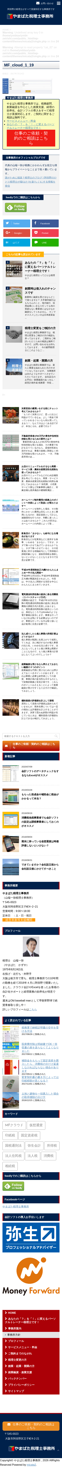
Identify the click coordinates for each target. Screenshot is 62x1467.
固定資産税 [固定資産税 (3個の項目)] (29, 1135)
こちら (33, 1009)
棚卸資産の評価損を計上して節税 (37, 700)
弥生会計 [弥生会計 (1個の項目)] (34, 1145)
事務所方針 (14, 1334)
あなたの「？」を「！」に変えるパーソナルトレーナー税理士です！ (40, 267)
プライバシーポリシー (21, 1384)
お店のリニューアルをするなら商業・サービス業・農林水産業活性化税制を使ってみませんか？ (39, 469)
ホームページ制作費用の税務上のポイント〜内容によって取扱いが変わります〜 (39, 503)
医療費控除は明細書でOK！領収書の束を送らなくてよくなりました (40, 1047)
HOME (12, 1312)
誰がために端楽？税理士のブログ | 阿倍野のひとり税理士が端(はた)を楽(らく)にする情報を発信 (31, 181)
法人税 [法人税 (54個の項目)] (33, 1156)
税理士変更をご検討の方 (40, 328)
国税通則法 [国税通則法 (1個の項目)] (13, 1145)
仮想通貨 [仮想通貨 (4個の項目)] (36, 1125)
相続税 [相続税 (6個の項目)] (10, 1166)
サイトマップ (16, 1391)
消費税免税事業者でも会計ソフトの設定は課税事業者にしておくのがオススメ (40, 821)
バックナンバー (17, 1378)
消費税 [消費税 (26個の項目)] (49, 1156)
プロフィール (16, 1341)
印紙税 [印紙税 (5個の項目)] (10, 1135)
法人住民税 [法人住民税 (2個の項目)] (13, 1156)
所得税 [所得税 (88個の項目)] (52, 1145)
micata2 (31, 1464)
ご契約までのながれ (20, 1353)
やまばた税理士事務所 (15, 1206)
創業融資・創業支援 (20, 1372)
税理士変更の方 (17, 1359)
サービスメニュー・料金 (21, 120)
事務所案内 (14, 1328)
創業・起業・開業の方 (39, 360)
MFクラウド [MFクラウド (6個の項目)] (14, 1125)
